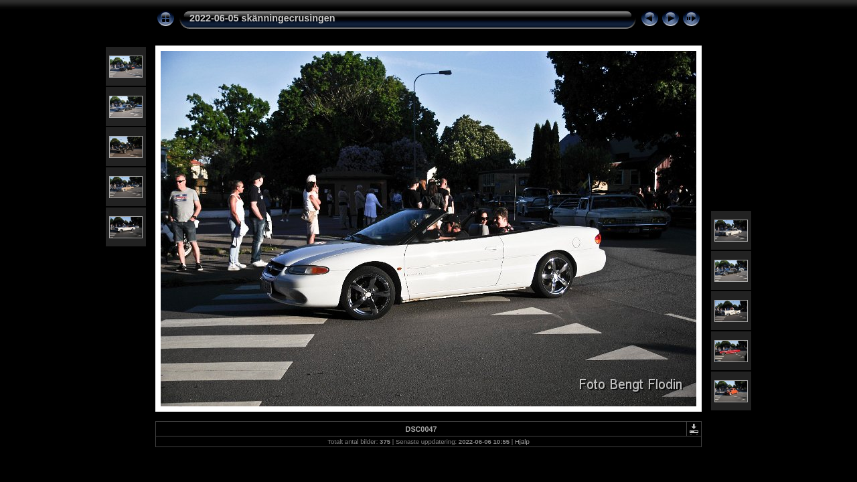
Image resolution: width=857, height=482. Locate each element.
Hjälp (522, 441)
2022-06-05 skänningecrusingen (262, 18)
